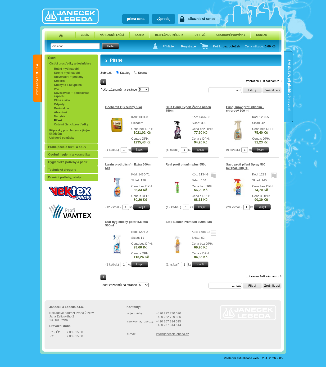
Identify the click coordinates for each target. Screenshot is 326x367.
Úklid (52, 58)
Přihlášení (169, 46)
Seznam (143, 72)
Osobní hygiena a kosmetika (69, 154)
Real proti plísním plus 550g (186, 164)
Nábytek (59, 116)
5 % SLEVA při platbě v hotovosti (289, 64)
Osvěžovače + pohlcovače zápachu (71, 94)
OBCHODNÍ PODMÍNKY (230, 34)
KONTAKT (262, 34)
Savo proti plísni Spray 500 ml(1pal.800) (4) (245, 166)
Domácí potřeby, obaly (64, 177)
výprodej (163, 19)
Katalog (125, 72)
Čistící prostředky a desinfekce (70, 63)
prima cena (136, 19)
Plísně (58, 120)
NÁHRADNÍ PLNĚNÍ (112, 34)
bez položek (231, 46)
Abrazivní (60, 112)
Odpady (59, 104)
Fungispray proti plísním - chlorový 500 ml (245, 108)
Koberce (59, 81)
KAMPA (139, 34)
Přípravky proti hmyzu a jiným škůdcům (69, 132)
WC (56, 89)
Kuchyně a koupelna (68, 85)
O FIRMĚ (200, 34)
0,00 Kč (270, 46)
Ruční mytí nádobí (66, 68)
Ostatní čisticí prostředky (71, 124)
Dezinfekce (61, 108)
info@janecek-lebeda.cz (172, 334)
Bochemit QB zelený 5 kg (123, 107)
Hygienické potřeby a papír (67, 162)
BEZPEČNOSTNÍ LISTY (169, 34)
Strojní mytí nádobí (67, 72)
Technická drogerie (62, 169)
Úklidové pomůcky (61, 137)
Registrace (188, 46)
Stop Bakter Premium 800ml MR (189, 222)
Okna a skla (62, 100)
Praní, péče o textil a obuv (67, 147)
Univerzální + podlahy (68, 76)
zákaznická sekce (201, 19)
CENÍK (85, 34)
